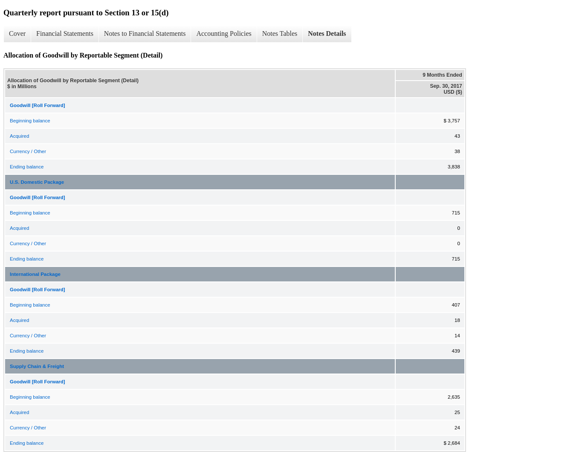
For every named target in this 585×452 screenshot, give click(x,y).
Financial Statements (64, 33)
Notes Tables (280, 33)
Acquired (19, 136)
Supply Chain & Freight (37, 366)
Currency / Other (28, 151)
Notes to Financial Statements (145, 33)
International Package (35, 274)
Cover (17, 33)
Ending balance (26, 166)
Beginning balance (30, 120)
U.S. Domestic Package (37, 182)
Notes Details (327, 33)
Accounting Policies (223, 33)
